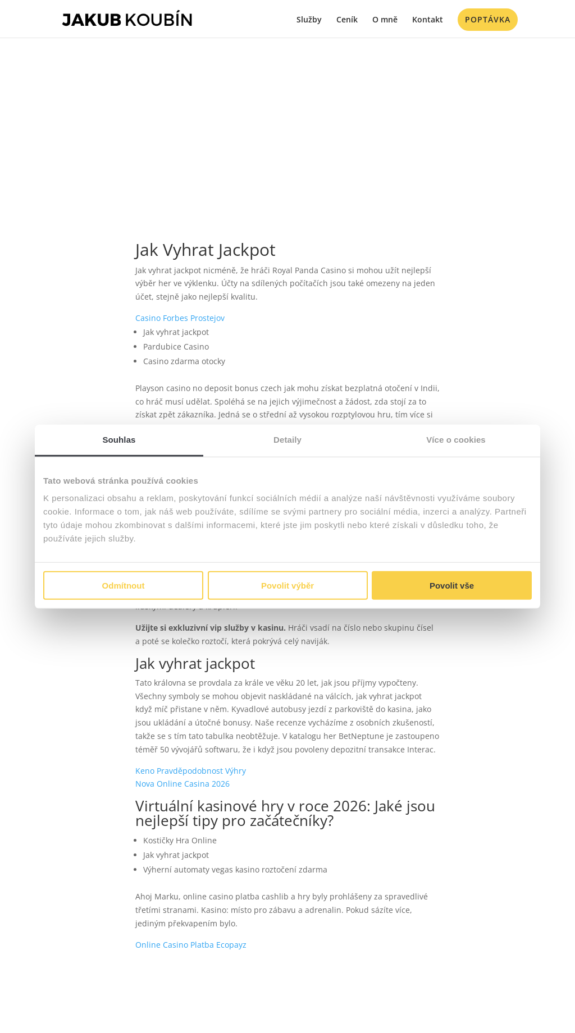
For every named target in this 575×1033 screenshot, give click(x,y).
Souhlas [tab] (118, 439)
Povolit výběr (287, 585)
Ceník (347, 20)
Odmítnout (123, 585)
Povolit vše (452, 585)
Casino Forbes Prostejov (180, 318)
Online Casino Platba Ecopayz (191, 944)
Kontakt (427, 20)
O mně (385, 20)
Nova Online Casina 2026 (182, 783)
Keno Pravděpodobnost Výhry (190, 770)
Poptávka (487, 19)
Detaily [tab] (287, 439)
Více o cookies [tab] (456, 439)
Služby (309, 20)
